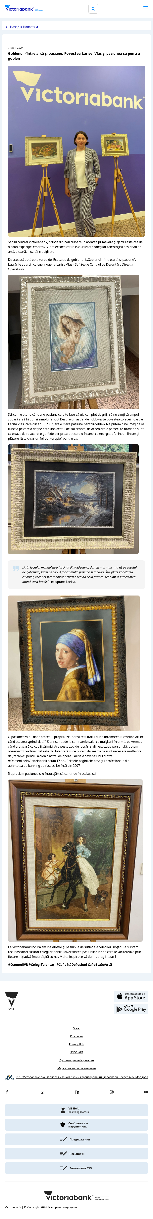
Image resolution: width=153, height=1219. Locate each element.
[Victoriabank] (24, 8)
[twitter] (42, 1093)
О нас (76, 1028)
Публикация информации (76, 1060)
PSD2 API (76, 1052)
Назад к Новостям (24, 27)
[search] (93, 8)
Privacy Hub (76, 1044)
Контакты (76, 1036)
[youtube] (146, 1092)
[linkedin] (77, 1092)
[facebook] (7, 1092)
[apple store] (131, 996)
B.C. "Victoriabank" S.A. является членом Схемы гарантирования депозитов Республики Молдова (82, 1077)
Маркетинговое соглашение (76, 1068)
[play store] (131, 1009)
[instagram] (112, 1092)
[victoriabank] (76, 1110)
